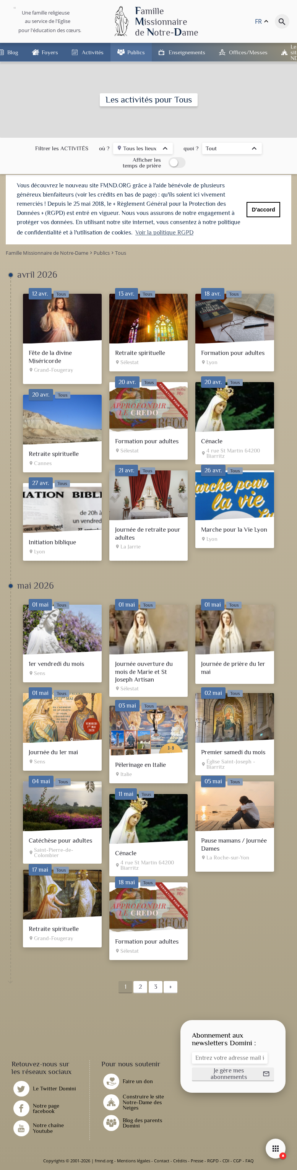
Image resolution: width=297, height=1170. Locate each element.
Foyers (50, 52)
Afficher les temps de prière (142, 162)
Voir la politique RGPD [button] (164, 232)
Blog (12, 52)
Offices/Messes (248, 52)
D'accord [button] (263, 210)
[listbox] (143, 149)
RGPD (213, 1160)
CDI (225, 1160)
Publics (136, 52)
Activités (93, 52)
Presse (197, 1160)
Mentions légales (133, 1160)
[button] (233, 1074)
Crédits (180, 1160)
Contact (161, 1160)
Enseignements (187, 52)
